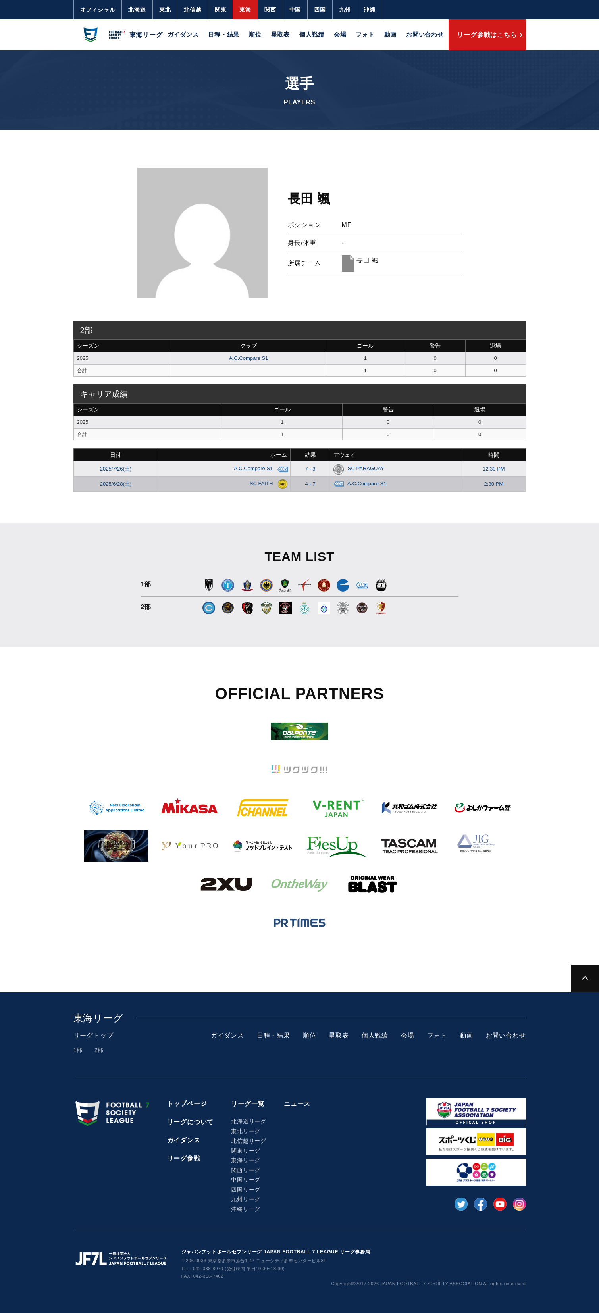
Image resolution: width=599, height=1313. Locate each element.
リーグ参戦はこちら (487, 34)
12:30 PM (494, 469)
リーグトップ (93, 1035)
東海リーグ (245, 1160)
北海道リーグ (248, 1121)
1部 (78, 1050)
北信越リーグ (248, 1141)
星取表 (280, 34)
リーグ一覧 (247, 1103)
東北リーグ (245, 1131)
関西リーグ (245, 1170)
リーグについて (190, 1122)
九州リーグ (245, 1199)
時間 (493, 455)
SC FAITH (267, 483)
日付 (115, 455)
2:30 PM (493, 484)
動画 (390, 34)
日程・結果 (223, 34)
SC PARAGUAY (358, 468)
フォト (365, 34)
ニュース (297, 1103)
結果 (310, 455)
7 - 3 (310, 469)
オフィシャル (98, 9)
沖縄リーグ (245, 1209)
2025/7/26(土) (116, 469)
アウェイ (344, 455)
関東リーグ (245, 1151)
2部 (99, 1050)
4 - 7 (310, 484)
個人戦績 (311, 34)
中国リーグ (245, 1180)
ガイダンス (183, 34)
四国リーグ (245, 1189)
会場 (340, 34)
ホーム (278, 455)
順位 (255, 34)
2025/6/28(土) (116, 484)
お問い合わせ (425, 34)
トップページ (187, 1103)
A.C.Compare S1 (248, 358)
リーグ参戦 (183, 1158)
